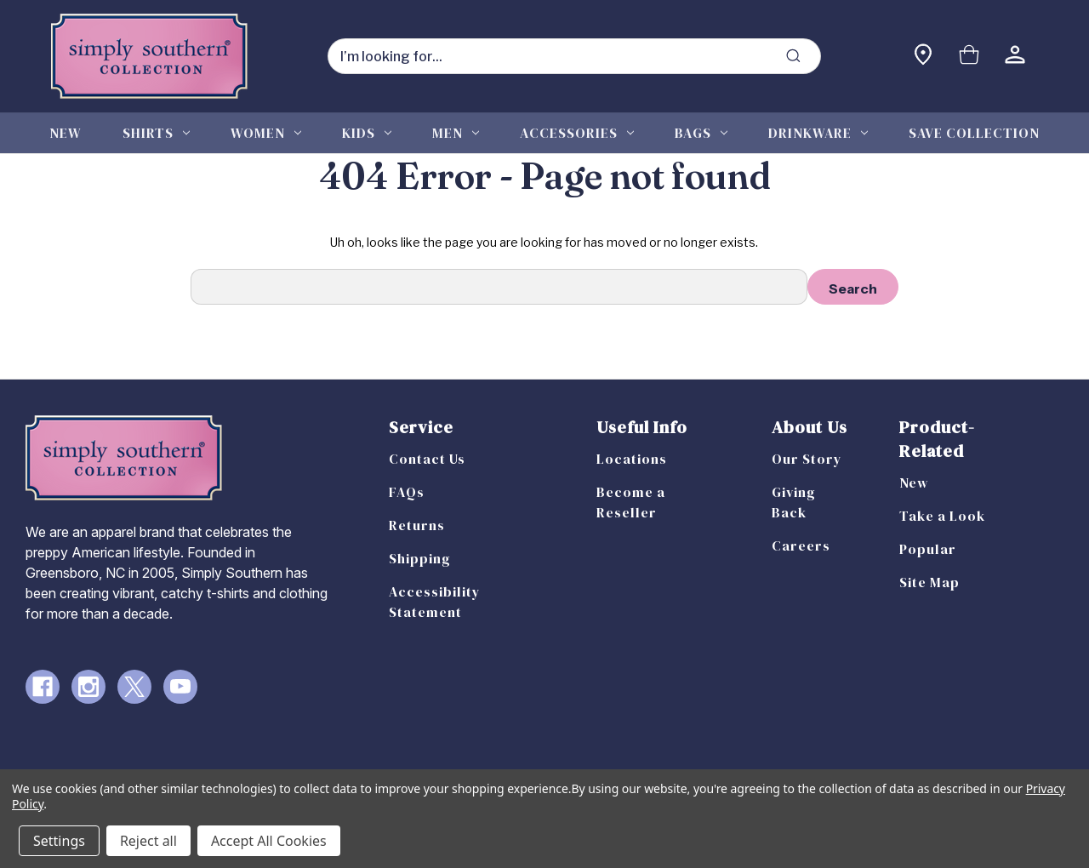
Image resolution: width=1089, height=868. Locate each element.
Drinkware (818, 132)
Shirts (156, 132)
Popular (927, 549)
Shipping (420, 558)
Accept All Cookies (269, 840)
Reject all (148, 840)
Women (266, 132)
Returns (417, 525)
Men (455, 132)
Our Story (807, 458)
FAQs (407, 492)
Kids (366, 132)
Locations (631, 458)
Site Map (929, 582)
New (65, 132)
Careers (801, 545)
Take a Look (942, 515)
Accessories (577, 132)
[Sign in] (1015, 56)
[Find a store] (923, 56)
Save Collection (974, 132)
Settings (59, 840)
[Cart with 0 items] (969, 56)
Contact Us (427, 458)
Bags (701, 132)
